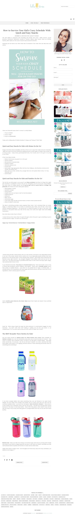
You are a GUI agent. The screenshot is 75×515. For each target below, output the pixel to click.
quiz (47, 502)
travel (52, 504)
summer (29, 504)
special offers (13, 504)
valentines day (63, 504)
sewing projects (5, 504)
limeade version (43, 266)
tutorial (57, 504)
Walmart (4, 339)
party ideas (3, 502)
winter (11, 506)
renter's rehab (70, 502)
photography (18, 502)
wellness (69, 504)
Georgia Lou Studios (47, 513)
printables (34, 502)
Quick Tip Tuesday (41, 502)
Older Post (44, 462)
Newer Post (20, 462)
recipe (56, 502)
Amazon (9, 339)
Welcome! (33, 513)
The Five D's (41, 504)
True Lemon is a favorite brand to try (25, 264)
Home (27, 22)
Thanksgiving (35, 504)
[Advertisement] (27, 477)
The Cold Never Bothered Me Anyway (63, 133)
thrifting (48, 504)
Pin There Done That (26, 502)
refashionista (62, 502)
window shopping (5, 506)
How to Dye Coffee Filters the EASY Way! (63, 97)
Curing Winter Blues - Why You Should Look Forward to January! (63, 111)
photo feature (11, 502)
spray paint (20, 504)
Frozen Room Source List (63, 163)
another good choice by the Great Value (16, 301)
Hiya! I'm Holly (34, 22)
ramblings (52, 502)
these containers (31, 182)
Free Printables (45, 22)
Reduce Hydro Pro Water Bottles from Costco (29, 337)
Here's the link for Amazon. (36, 404)
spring (25, 504)
